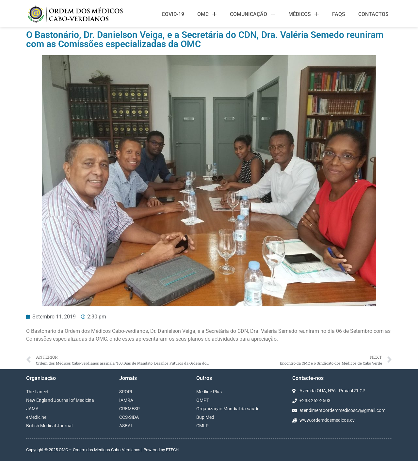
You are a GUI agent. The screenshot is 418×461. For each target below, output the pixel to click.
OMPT (202, 400)
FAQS (338, 14)
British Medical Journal (49, 425)
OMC (207, 14)
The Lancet (37, 391)
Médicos (303, 14)
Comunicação (252, 14)
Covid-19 (173, 14)
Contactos (373, 14)
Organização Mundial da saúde (227, 408)
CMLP (202, 425)
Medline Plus (209, 391)
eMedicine (36, 417)
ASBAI (125, 425)
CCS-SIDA (129, 417)
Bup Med (205, 417)
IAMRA (126, 400)
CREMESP (129, 408)
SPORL (126, 391)
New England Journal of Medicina (60, 400)
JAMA (32, 408)
